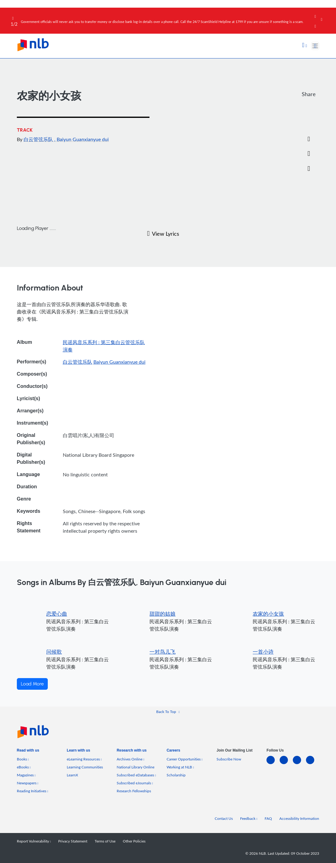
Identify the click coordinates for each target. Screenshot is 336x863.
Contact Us (224, 818)
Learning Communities (85, 766)
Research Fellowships (134, 790)
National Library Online (135, 766)
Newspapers (27, 782)
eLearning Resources (84, 758)
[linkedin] (273, 763)
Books (23, 758)
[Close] (327, 15)
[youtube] (312, 763)
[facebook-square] (286, 763)
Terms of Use (105, 841)
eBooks (24, 766)
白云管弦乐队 (39, 139)
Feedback (248, 818)
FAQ (268, 818)
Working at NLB (180, 766)
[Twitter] (309, 124)
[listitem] (28, 752)
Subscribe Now (229, 758)
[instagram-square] (299, 763)
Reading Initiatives (32, 790)
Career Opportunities (184, 758)
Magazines (26, 774)
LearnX (72, 774)
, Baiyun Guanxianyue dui (81, 139)
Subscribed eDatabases (136, 774)
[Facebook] (309, 109)
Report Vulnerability (34, 841)
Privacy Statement (72, 841)
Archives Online (130, 758)
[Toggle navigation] (315, 46)
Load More (32, 683)
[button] (304, 45)
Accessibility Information (299, 818)
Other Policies (134, 841)
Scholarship (176, 774)
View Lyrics (163, 233)
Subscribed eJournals (135, 782)
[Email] (309, 139)
